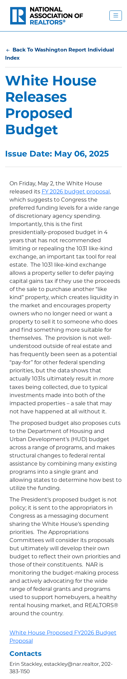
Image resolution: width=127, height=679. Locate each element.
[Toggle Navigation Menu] (115, 16)
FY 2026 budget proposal (76, 191)
